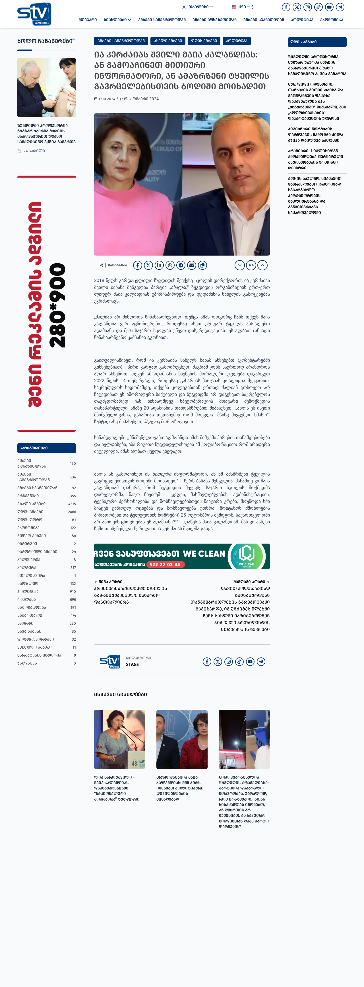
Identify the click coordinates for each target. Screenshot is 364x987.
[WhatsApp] (170, 265)
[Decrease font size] (240, 265)
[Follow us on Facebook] (286, 7)
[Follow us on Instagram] (307, 7)
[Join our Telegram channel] (340, 7)
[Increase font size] (262, 265)
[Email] (191, 265)
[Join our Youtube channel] (329, 7)
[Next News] (73, 39)
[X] (148, 265)
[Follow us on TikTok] (318, 7)
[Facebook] (137, 265)
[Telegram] (181, 265)
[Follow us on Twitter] (297, 7)
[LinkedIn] (159, 265)
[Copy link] (202, 265)
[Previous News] (66, 39)
